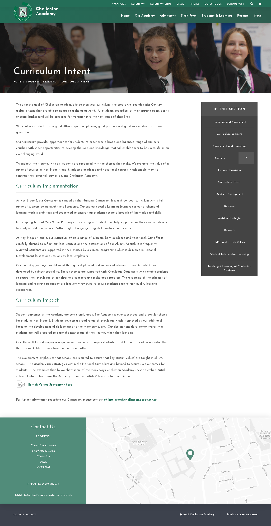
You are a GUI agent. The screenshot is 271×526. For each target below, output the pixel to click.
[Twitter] (259, 3)
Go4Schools (213, 4)
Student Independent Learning (229, 254)
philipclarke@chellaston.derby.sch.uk (130, 399)
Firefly (194, 4)
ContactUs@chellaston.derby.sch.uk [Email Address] (49, 495)
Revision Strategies (229, 218)
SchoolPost (235, 4)
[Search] (252, 4)
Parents (243, 15)
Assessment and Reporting (229, 146)
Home (125, 15)
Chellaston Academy (47, 11)
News (257, 15)
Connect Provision (229, 170)
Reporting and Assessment (229, 122)
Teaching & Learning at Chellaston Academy (229, 268)
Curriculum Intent (229, 182)
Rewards (229, 230)
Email (180, 4)
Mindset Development (229, 194)
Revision (229, 206)
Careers (220, 158)
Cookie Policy (24, 515)
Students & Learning (217, 15)
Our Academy (145, 15)
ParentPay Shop (161, 4)
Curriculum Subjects (229, 134)
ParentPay (138, 4)
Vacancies (119, 4)
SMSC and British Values (229, 242)
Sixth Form (189, 15)
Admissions (168, 15)
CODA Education (248, 515)
